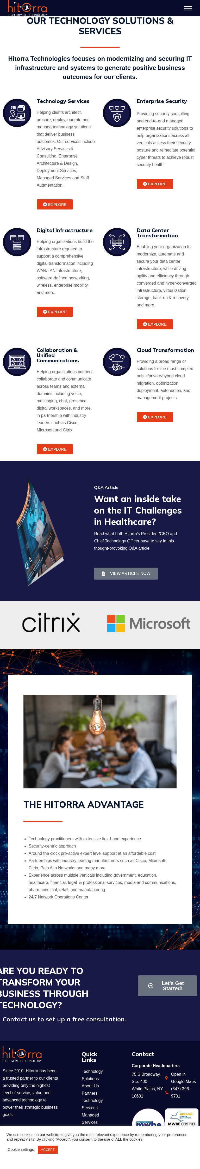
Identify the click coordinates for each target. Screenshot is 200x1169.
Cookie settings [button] (21, 1149)
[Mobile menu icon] (188, 8)
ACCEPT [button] (48, 1150)
